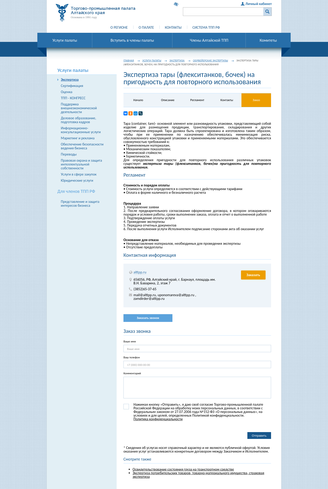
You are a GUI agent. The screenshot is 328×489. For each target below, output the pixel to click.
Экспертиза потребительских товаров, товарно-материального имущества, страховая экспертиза (198, 475)
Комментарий (132, 373)
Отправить (259, 435)
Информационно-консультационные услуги (81, 130)
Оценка (66, 92)
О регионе (119, 27)
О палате (146, 27)
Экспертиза (70, 79)
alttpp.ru (139, 272)
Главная (128, 60)
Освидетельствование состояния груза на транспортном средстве (183, 469)
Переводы (69, 154)
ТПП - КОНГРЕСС (73, 98)
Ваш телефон (131, 357)
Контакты (173, 27)
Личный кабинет (259, 4)
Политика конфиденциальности (158, 419)
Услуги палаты (151, 60)
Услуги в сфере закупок (79, 174)
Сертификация (72, 86)
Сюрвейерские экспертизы (210, 60)
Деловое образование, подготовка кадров (78, 120)
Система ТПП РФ (206, 27)
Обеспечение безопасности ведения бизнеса (82, 146)
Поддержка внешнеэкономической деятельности (79, 108)
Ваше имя (129, 341)
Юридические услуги (77, 180)
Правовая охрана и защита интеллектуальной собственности (81, 164)
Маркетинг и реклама (78, 138)
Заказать (253, 275)
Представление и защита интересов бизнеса (80, 203)
